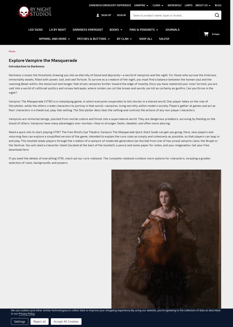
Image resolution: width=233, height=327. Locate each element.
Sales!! (164, 38)
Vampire (139, 5)
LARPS (188, 5)
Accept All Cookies (66, 322)
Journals (172, 29)
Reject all (39, 322)
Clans (156, 5)
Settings (19, 322)
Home (12, 51)
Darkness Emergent (88, 29)
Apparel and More (53, 38)
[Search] (217, 15)
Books (114, 29)
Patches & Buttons (91, 38)
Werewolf (175, 5)
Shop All (145, 38)
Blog (218, 5)
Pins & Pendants (142, 29)
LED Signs (36, 29)
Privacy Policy (27, 313)
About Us (201, 5)
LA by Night (57, 29)
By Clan (122, 38)
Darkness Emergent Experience (110, 5)
